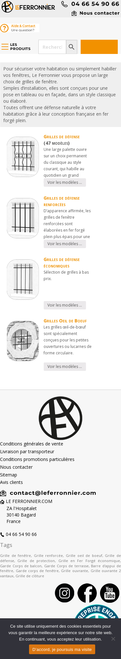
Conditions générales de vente (31, 444)
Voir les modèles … (64, 182)
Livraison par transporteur (27, 451)
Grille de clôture (29, 575)
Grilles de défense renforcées (62, 201)
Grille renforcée (48, 555)
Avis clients (11, 482)
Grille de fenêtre (15, 555)
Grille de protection (36, 560)
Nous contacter (16, 467)
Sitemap (8, 475)
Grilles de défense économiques (62, 262)
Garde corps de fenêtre (37, 570)
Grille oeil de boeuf (84, 555)
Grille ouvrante (74, 570)
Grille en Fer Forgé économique (89, 560)
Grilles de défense (62, 136)
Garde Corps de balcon (21, 565)
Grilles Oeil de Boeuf (65, 321)
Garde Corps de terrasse (66, 565)
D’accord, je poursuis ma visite (62, 649)
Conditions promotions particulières (37, 459)
